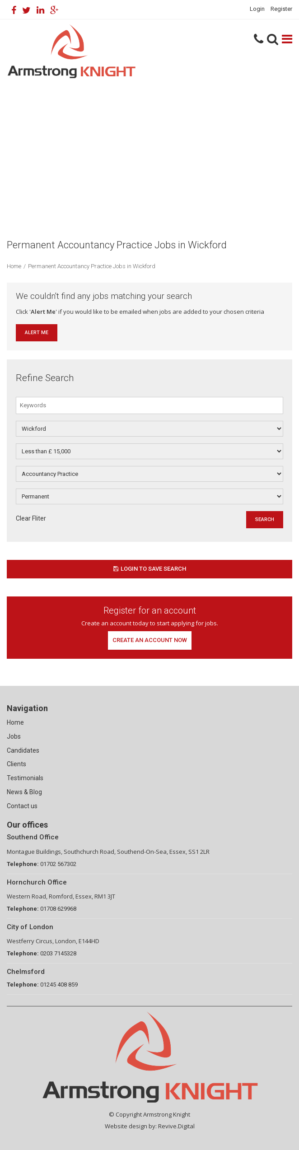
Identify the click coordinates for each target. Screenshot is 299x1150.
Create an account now (149, 640)
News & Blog (24, 792)
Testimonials (25, 778)
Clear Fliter (31, 518)
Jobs (14, 736)
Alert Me (36, 332)
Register (281, 8)
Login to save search (149, 568)
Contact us (22, 806)
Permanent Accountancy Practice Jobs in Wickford (91, 266)
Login (257, 8)
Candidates (23, 750)
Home (14, 266)
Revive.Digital (176, 1126)
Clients (16, 764)
